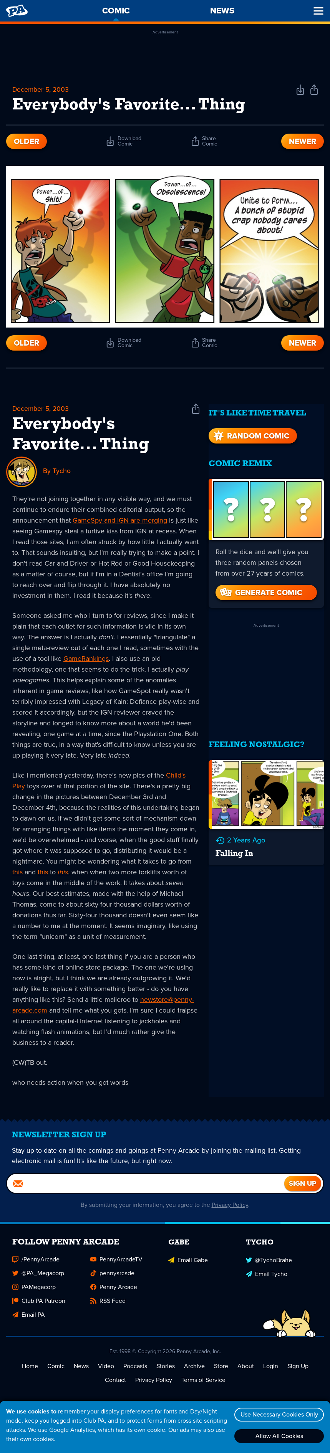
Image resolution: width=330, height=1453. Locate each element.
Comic (56, 1371)
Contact (115, 1384)
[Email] (145, 1188)
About (245, 1371)
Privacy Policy (230, 1209)
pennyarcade (112, 1278)
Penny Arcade (113, 1292)
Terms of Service (203, 1384)
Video (106, 1371)
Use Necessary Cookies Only (278, 1414)
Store (221, 1371)
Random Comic (250, 431)
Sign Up (297, 1371)
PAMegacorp (34, 1292)
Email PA (28, 1319)
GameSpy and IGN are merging (120, 521)
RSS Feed (108, 1305)
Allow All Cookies (278, 1435)
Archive (194, 1371)
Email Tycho (266, 1278)
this (17, 873)
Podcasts (135, 1371)
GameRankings (86, 659)
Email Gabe (188, 1264)
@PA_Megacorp (38, 1278)
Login (270, 1371)
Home (30, 1371)
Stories (165, 1371)
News (81, 1371)
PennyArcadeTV (116, 1264)
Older (26, 142)
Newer (302, 142)
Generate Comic (260, 588)
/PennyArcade (36, 1264)
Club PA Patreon (38, 1305)
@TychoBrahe (269, 1264)
